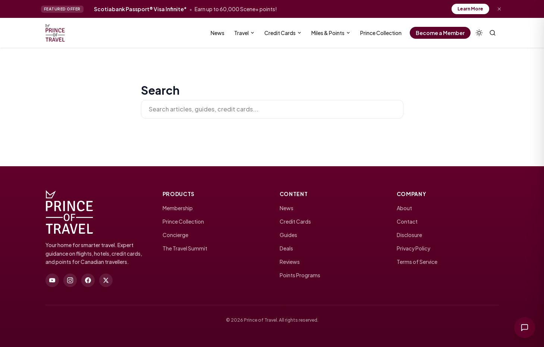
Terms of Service (417, 261)
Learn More (470, 9)
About (404, 208)
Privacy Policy (413, 248)
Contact (407, 221)
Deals (286, 248)
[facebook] (88, 280)
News (217, 32)
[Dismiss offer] (499, 9)
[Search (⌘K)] (492, 32)
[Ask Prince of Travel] (524, 327)
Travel (244, 32)
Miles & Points (330, 32)
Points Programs (300, 275)
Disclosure (409, 234)
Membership (178, 208)
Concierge (175, 234)
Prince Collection (381, 32)
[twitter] (106, 280)
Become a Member (440, 32)
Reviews (290, 261)
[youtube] (52, 280)
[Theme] (479, 32)
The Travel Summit (185, 248)
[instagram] (70, 280)
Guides (288, 234)
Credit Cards (283, 32)
